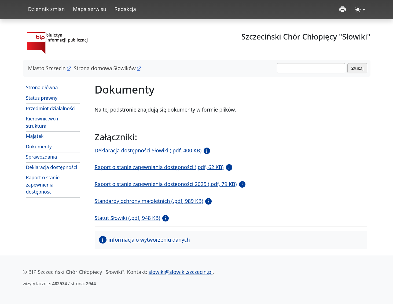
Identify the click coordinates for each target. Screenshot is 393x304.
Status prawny (41, 98)
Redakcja (125, 9)
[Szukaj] (311, 68)
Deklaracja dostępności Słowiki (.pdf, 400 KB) (148, 150)
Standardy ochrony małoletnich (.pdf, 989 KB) (149, 201)
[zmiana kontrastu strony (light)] (359, 9)
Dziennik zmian (46, 9)
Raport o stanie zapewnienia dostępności (43, 184)
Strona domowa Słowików (105, 68)
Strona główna (42, 87)
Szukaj (357, 68)
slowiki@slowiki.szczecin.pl (181, 272)
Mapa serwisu (89, 9)
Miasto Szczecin (47, 68)
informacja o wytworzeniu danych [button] (144, 239)
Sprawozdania (41, 156)
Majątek (35, 136)
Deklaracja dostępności (51, 167)
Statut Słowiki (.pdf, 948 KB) (127, 217)
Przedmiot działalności (51, 108)
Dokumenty (39, 146)
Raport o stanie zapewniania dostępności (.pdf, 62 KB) (159, 167)
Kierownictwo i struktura (42, 122)
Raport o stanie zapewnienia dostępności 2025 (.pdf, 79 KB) (166, 184)
